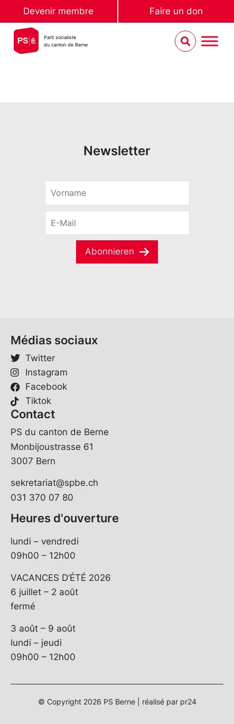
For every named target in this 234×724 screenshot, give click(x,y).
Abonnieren (109, 251)
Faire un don (176, 11)
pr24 (188, 701)
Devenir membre (58, 11)
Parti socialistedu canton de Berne (66, 41)
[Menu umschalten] (209, 41)
